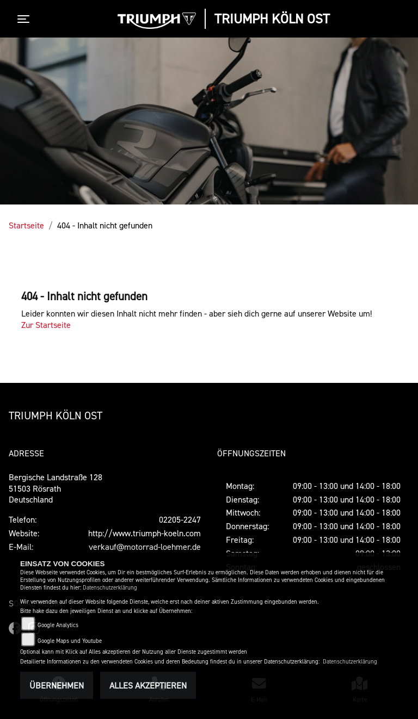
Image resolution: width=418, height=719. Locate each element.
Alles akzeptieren (148, 685)
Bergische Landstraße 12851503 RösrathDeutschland (55, 488)
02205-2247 (180, 519)
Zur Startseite (46, 324)
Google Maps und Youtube (70, 640)
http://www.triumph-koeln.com (144, 533)
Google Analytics (58, 625)
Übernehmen (56, 685)
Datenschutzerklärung (110, 587)
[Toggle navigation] (25, 19)
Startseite (26, 225)
